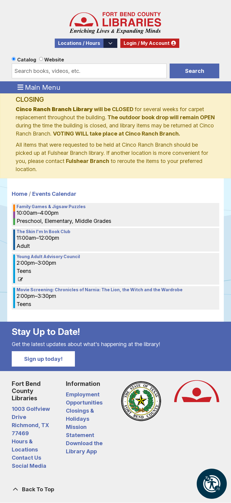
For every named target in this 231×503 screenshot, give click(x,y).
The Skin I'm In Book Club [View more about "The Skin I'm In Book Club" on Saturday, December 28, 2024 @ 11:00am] (43, 232)
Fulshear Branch (87, 161)
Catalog (26, 60)
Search (194, 71)
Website (54, 60)
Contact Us (26, 458)
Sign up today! (43, 359)
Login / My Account (147, 43)
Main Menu (39, 87)
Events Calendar (54, 194)
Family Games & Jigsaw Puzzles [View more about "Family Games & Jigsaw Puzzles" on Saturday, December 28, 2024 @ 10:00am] (51, 207)
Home (19, 194)
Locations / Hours (79, 43)
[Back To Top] (115, 489)
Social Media (29, 466)
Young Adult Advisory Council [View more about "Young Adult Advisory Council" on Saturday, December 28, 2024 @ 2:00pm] (48, 257)
